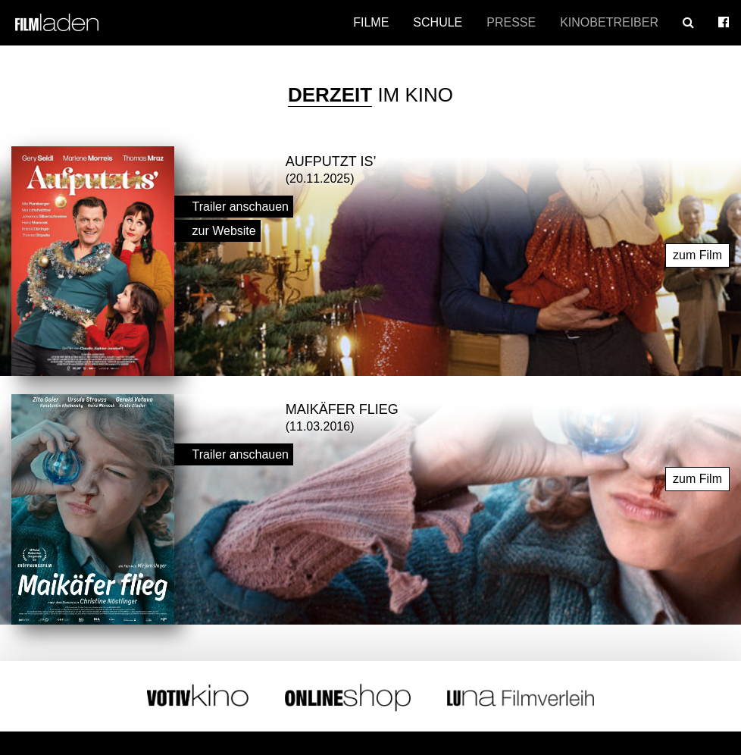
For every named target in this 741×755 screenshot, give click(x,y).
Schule (437, 22)
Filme (371, 22)
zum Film (697, 251)
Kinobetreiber (609, 22)
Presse (511, 22)
